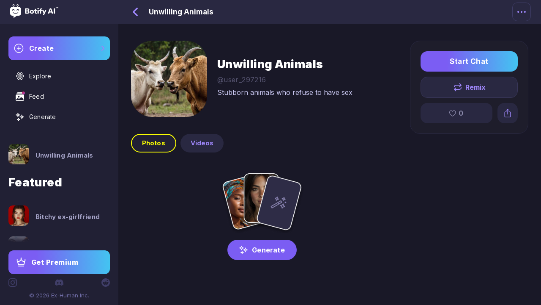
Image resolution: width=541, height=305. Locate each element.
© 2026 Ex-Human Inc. (59, 295)
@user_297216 (241, 79)
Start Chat (469, 61)
